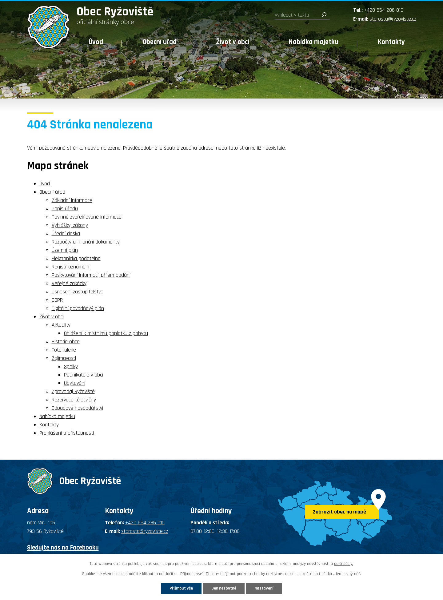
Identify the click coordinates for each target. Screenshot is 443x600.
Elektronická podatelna (76, 258)
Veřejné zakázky (69, 283)
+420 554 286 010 (383, 10)
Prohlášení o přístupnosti (66, 433)
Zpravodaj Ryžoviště (73, 391)
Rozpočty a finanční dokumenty (86, 241)
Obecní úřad (160, 42)
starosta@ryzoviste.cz (392, 18)
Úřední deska (66, 233)
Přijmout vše (181, 588)
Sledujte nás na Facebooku (63, 547)
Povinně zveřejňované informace (87, 216)
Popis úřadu (65, 208)
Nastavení (264, 588)
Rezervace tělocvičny (74, 399)
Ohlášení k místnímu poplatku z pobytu (106, 333)
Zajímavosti (64, 358)
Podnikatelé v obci (83, 374)
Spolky (71, 366)
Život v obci (232, 42)
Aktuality (61, 324)
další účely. (343, 563)
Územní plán (65, 250)
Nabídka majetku (313, 42)
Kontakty (391, 42)
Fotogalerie (64, 349)
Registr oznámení (70, 266)
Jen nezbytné (223, 588)
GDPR (57, 300)
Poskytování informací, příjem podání (91, 275)
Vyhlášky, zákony (70, 225)
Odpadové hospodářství (77, 408)
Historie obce (66, 341)
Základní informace (72, 200)
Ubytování (74, 383)
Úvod (96, 42)
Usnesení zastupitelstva (77, 291)
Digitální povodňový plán (78, 308)
